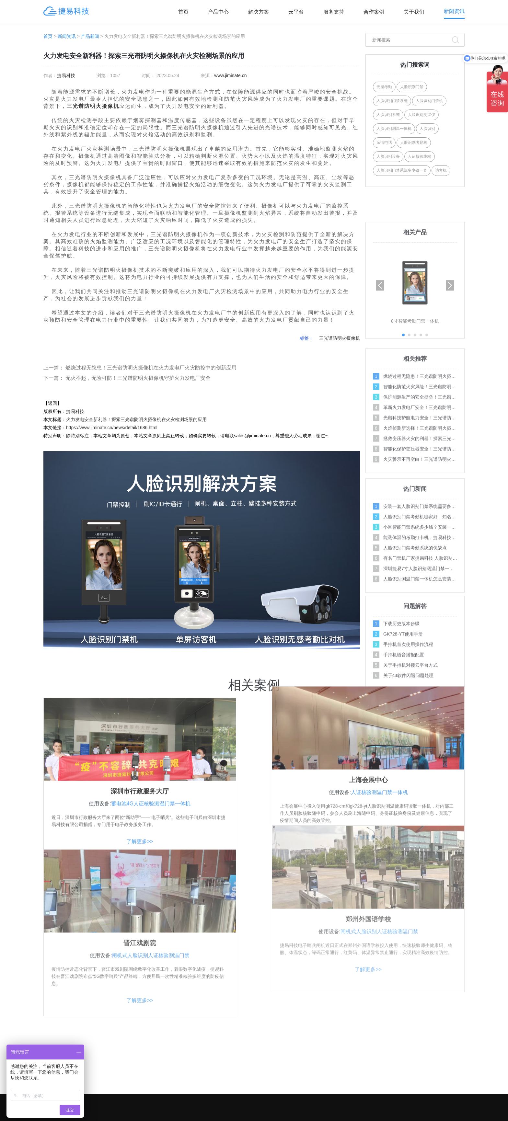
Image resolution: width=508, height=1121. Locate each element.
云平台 (296, 12)
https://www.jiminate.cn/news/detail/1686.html (111, 427)
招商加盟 (384, 1070)
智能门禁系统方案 (303, 1070)
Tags (342, 1116)
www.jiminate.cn (230, 75)
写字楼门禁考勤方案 (305, 1057)
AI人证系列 (216, 1044)
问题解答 (453, 1044)
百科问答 (453, 1096)
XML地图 (360, 1116)
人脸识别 (427, 128)
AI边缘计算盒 (218, 1096)
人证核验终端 (419, 156)
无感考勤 (384, 87)
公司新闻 (453, 1070)
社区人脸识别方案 (303, 1031)
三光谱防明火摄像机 (93, 106)
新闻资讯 (454, 11)
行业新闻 (453, 1057)
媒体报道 (453, 1083)
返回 (52, 403)
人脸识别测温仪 (421, 114)
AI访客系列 (216, 1057)
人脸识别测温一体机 (393, 128)
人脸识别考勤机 (413, 142)
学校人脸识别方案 (303, 1044)
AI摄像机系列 (218, 1070)
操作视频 (453, 1031)
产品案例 (384, 1057)
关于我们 (414, 12)
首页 (183, 12)
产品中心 (218, 12)
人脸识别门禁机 (429, 100)
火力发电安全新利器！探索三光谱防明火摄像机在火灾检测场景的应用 (136, 419)
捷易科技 (66, 75)
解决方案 (258, 12)
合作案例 (374, 12)
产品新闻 (90, 36)
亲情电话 (384, 142)
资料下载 (384, 1083)
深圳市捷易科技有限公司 (225, 1116)
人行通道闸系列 (221, 1083)
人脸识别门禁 (411, 87)
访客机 (441, 170)
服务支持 (333, 12)
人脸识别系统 (388, 114)
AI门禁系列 (216, 1031)
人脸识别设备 (388, 156)
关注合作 (385, 1015)
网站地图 (380, 1116)
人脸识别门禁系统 (392, 100)
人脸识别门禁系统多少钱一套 (401, 170)
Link (394, 1116)
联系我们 (384, 1044)
